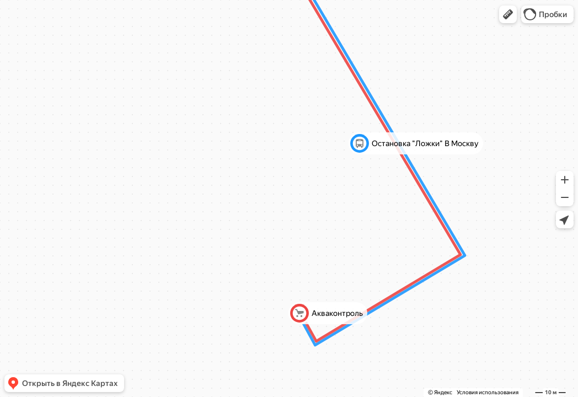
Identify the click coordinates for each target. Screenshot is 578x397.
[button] (508, 14)
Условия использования (487, 392)
